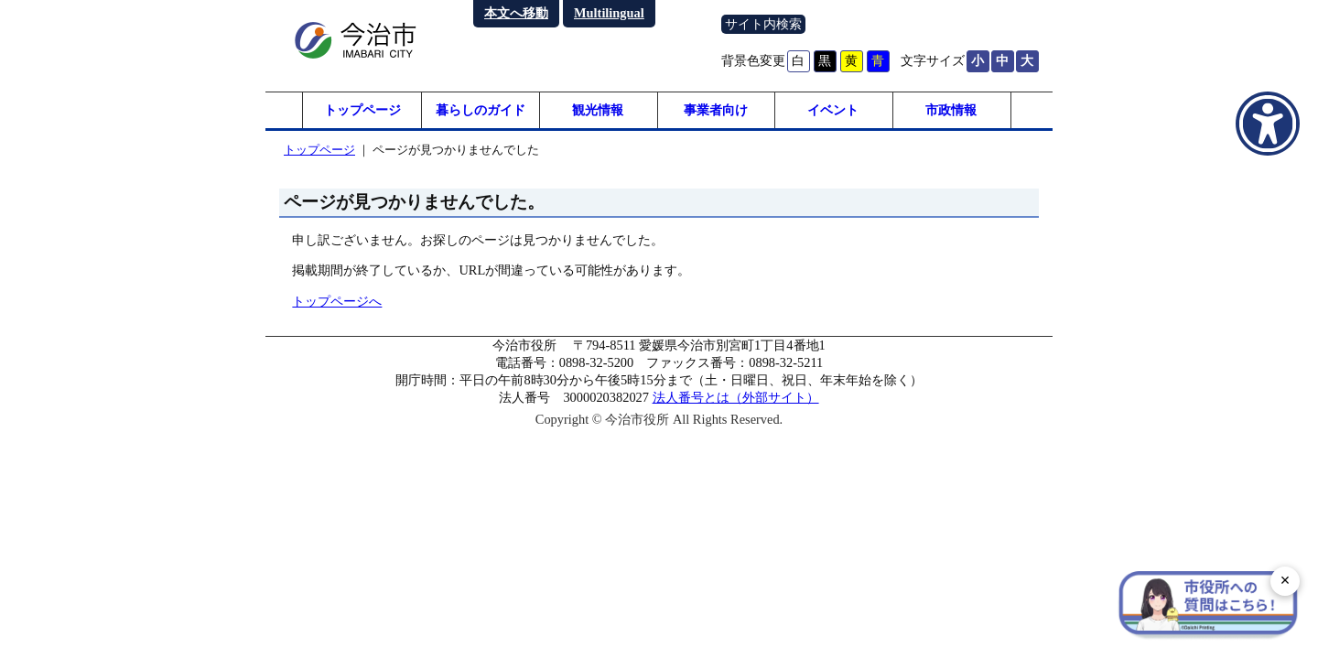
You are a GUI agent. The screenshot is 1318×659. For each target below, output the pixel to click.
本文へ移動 (516, 12)
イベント (833, 110)
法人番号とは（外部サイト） (736, 397)
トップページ (362, 110)
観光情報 (597, 110)
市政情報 (951, 110)
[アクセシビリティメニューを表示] (1268, 124)
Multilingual (609, 12)
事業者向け (716, 110)
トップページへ (337, 301)
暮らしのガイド (480, 110)
